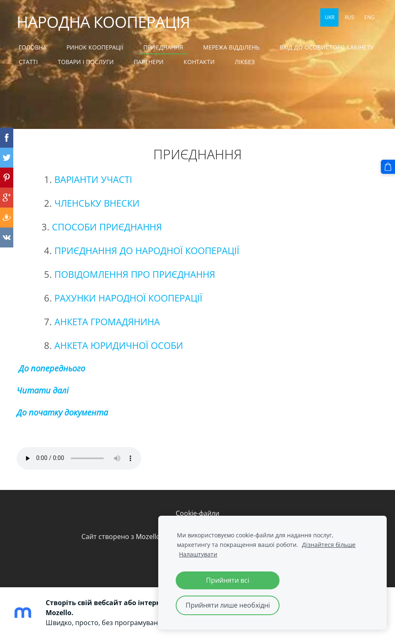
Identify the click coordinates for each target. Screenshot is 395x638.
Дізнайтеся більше (329, 545)
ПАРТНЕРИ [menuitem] (149, 62)
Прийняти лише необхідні (228, 605)
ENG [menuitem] (369, 17)
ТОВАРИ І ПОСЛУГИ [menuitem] (86, 62)
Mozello (148, 536)
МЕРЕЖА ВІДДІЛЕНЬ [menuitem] (231, 47)
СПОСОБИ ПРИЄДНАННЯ (107, 227)
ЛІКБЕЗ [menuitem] (245, 62)
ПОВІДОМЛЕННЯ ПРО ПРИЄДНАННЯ (134, 274)
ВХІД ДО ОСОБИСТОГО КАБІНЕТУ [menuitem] (327, 47)
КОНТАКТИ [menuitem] (199, 62)
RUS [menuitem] (349, 17)
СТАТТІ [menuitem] (28, 62)
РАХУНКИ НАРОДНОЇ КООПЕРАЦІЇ (129, 298)
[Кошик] (388, 167)
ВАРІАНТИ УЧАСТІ (93, 179)
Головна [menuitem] (33, 47)
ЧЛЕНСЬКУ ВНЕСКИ (97, 203)
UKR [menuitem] (329, 17)
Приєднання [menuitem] (163, 47)
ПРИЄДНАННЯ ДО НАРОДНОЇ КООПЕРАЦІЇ (146, 251)
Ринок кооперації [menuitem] (94, 47)
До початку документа (62, 412)
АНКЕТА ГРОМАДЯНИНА (107, 322)
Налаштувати (198, 554)
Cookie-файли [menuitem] (197, 513)
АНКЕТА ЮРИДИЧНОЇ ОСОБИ (118, 345)
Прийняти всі (227, 580)
